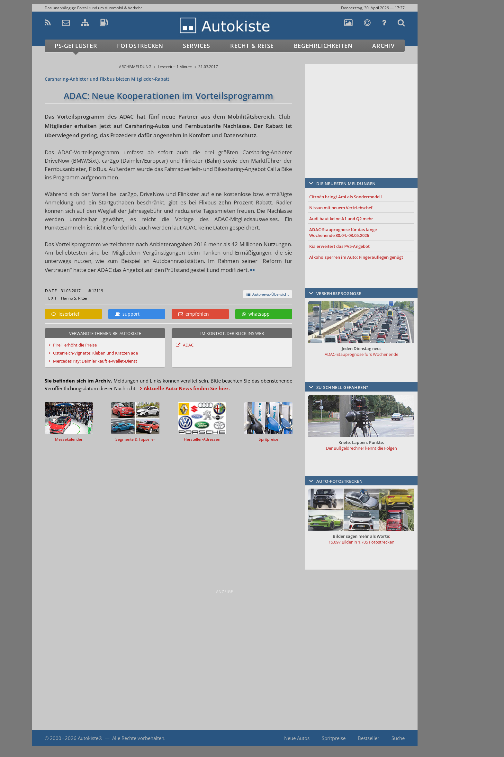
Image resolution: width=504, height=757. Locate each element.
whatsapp (256, 314)
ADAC (188, 345)
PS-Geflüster (76, 46)
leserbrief (65, 314)
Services (196, 46)
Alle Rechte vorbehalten (138, 738)
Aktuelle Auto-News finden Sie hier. (187, 388)
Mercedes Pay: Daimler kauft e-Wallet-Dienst (95, 361)
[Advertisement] (361, 112)
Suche (398, 738)
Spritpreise (334, 738)
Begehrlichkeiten (323, 46)
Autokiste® (90, 738)
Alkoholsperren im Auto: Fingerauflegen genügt (356, 257)
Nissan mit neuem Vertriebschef (341, 208)
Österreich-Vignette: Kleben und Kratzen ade (95, 353)
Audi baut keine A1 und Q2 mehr (341, 218)
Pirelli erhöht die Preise (75, 345)
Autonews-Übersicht (268, 294)
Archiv (383, 46)
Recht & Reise (252, 46)
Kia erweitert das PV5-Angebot (339, 246)
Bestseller (368, 738)
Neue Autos (297, 738)
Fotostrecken (140, 46)
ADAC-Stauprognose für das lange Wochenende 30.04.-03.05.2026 (343, 232)
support (127, 314)
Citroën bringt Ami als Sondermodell (345, 197)
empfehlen (193, 314)
